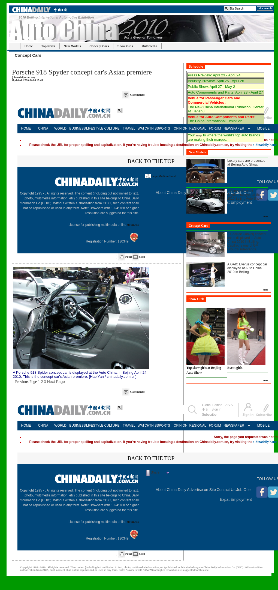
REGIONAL (197, 128)
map (199, 135)
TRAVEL (129, 128)
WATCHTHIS (146, 128)
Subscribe (209, 415)
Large (154, 176)
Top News (48, 46)
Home (29, 46)
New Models (72, 46)
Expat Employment (236, 499)
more (265, 216)
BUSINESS (77, 128)
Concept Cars (99, 46)
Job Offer (244, 489)
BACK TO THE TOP (151, 161)
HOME (26, 128)
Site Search (265, 8)
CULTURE (112, 128)
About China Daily (171, 192)
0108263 (133, 225)
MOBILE (263, 128)
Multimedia (149, 46)
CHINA (43, 128)
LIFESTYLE (94, 128)
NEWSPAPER (232, 128)
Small (173, 176)
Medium (164, 176)
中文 (205, 410)
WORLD (60, 128)
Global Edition (212, 405)
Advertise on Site (201, 489)
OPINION (181, 128)
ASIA (229, 405)
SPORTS (163, 128)
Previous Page (26, 382)
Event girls (235, 368)
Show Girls (125, 46)
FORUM (215, 128)
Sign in (216, 409)
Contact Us (226, 489)
